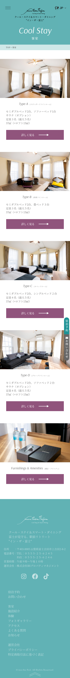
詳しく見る (27, 135)
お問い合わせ (67, 347)
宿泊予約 (67, 326)
